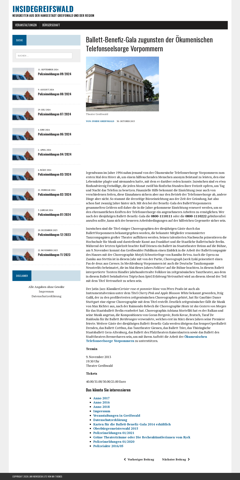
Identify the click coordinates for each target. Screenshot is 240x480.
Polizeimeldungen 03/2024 (54, 174)
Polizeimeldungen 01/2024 (54, 214)
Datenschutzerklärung (46, 296)
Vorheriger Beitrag (139, 459)
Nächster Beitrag (176, 459)
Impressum (46, 291)
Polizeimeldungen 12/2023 (54, 234)
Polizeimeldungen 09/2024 (54, 74)
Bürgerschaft (51, 25)
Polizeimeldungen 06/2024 (54, 134)
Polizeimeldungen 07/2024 (54, 114)
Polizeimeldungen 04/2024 (55, 154)
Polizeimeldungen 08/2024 (54, 94)
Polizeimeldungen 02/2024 (54, 194)
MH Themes (57, 476)
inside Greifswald (103, 121)
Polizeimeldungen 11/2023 (54, 255)
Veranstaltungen (26, 25)
